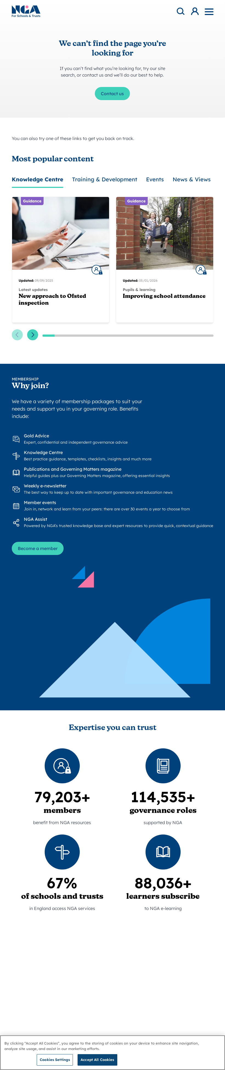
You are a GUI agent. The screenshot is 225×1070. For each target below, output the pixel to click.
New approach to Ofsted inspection (52, 300)
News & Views (192, 179)
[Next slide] (32, 334)
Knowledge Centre (37, 179)
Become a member (38, 548)
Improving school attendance (164, 296)
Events (155, 179)
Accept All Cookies (97, 1061)
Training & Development (104, 179)
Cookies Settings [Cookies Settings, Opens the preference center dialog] (55, 1061)
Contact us (112, 93)
